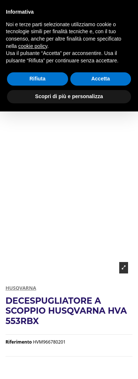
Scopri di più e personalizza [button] (69, 96)
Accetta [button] (100, 79)
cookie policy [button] (32, 46)
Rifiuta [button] (37, 79)
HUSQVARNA (21, 288)
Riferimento (19, 342)
